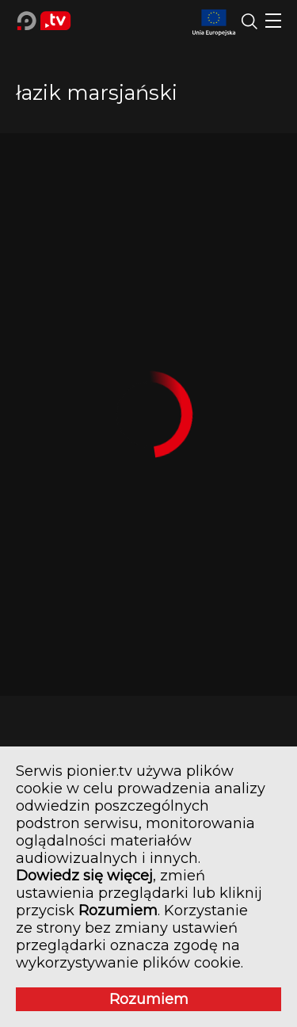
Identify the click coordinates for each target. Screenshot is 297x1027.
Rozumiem (148, 999)
